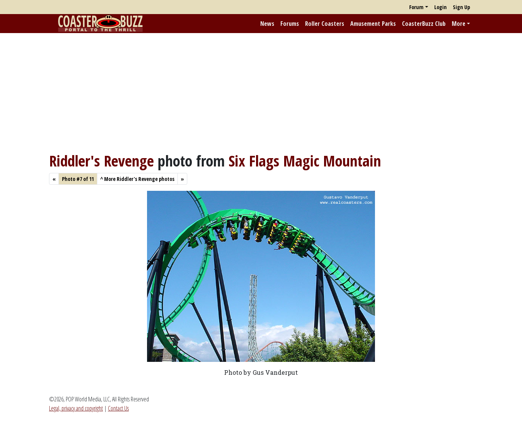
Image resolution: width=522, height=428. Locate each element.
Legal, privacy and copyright (76, 408)
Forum (416, 7)
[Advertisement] (261, 92)
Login (440, 7)
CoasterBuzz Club (424, 23)
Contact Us (118, 408)
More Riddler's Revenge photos (137, 178)
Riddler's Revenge (101, 160)
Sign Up (461, 7)
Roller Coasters (324, 23)
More (458, 23)
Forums (289, 23)
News (267, 23)
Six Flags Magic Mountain (305, 160)
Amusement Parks (373, 23)
